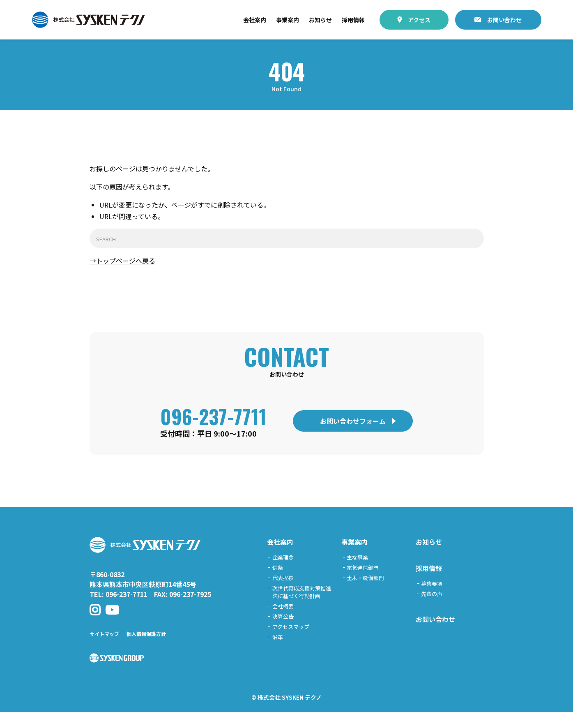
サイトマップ (104, 633)
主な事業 (357, 557)
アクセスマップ (290, 627)
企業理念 (283, 557)
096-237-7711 (213, 416)
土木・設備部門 (365, 578)
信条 (277, 567)
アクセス (419, 20)
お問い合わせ (504, 20)
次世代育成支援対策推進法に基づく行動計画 (301, 592)
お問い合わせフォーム (353, 421)
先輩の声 (431, 594)
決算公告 (283, 616)
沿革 (277, 637)
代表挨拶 (283, 578)
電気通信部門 (363, 567)
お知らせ (320, 20)
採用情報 (353, 20)
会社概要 (283, 606)
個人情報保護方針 (146, 633)
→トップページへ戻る (122, 261)
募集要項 (431, 583)
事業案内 (287, 20)
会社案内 (254, 20)
